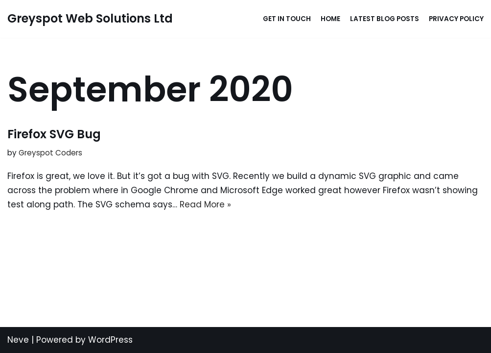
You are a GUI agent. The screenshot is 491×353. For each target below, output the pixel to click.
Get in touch (287, 19)
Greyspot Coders (50, 153)
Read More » (205, 204)
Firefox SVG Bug (54, 134)
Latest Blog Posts (384, 19)
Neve (18, 340)
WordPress (110, 340)
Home (330, 19)
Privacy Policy (456, 19)
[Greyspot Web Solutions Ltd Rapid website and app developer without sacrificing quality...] (90, 19)
